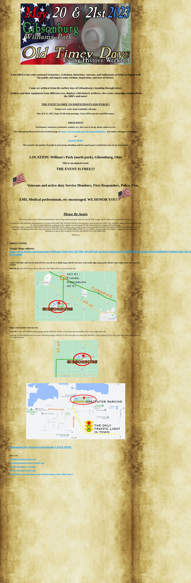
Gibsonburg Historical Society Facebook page (27, 463)
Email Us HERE (75, 140)
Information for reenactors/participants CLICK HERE (41, 447)
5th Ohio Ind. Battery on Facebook (23, 467)
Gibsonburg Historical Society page (23, 459)
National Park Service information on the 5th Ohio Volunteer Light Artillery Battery (41, 474)
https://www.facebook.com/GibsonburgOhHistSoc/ (83, 131)
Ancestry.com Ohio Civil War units (23, 470)
